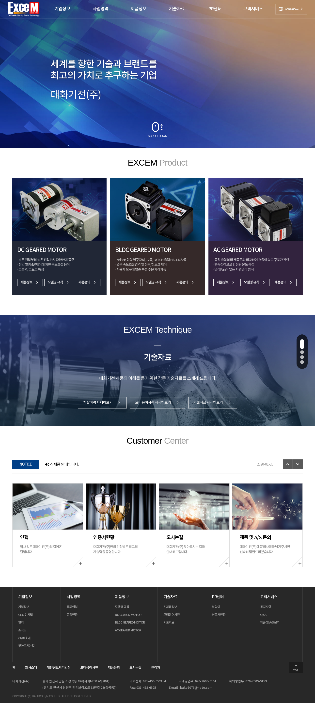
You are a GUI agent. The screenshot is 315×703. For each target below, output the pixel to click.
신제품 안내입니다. (61, 464)
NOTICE (26, 464)
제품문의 (87, 282)
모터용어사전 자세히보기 (157, 403)
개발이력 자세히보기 (102, 403)
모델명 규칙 (59, 282)
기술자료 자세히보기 (212, 403)
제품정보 (30, 282)
